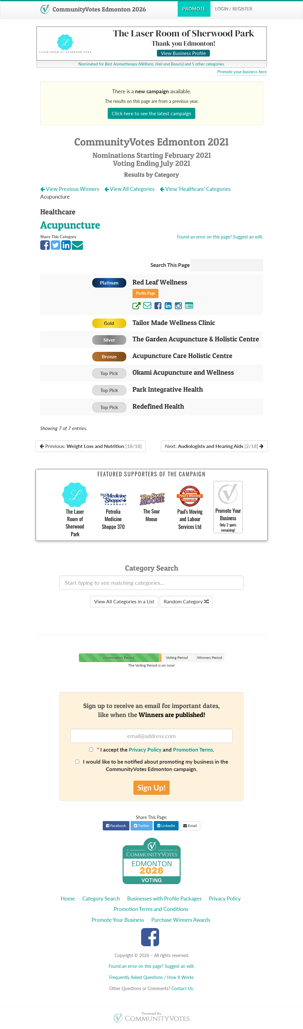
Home (68, 898)
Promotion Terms (193, 749)
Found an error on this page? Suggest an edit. (220, 236)
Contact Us (182, 988)
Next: (214, 446)
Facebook (116, 825)
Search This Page (170, 265)
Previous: (91, 446)
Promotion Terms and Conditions (151, 909)
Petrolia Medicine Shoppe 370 (113, 519)
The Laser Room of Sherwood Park (75, 523)
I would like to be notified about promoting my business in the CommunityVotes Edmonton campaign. (151, 765)
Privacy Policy (145, 749)
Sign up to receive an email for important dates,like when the (151, 710)
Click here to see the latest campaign (151, 113)
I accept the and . (151, 749)
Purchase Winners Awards (180, 920)
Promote (194, 8)
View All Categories (130, 189)
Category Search (101, 898)
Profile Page (145, 293)
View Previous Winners (70, 189)
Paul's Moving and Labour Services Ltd (189, 519)
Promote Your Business (118, 920)
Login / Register (233, 8)
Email (190, 825)
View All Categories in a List (124, 601)
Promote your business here (242, 71)
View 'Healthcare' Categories (196, 189)
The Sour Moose (151, 514)
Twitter (141, 825)
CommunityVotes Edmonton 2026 (93, 9)
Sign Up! (151, 787)
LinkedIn (166, 825)
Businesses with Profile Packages (164, 898)
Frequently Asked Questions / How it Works (151, 977)
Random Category (186, 601)
